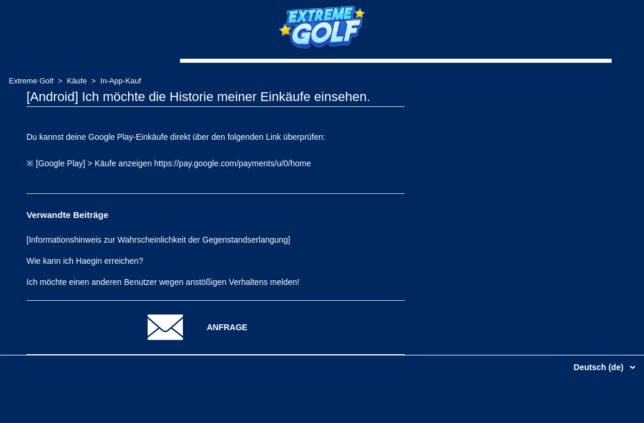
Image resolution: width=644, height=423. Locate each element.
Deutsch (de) (599, 367)
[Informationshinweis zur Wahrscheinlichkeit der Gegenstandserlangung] (158, 239)
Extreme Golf (31, 80)
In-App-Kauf (121, 80)
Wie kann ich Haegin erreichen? (84, 261)
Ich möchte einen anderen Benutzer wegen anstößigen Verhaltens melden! (162, 282)
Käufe (77, 80)
